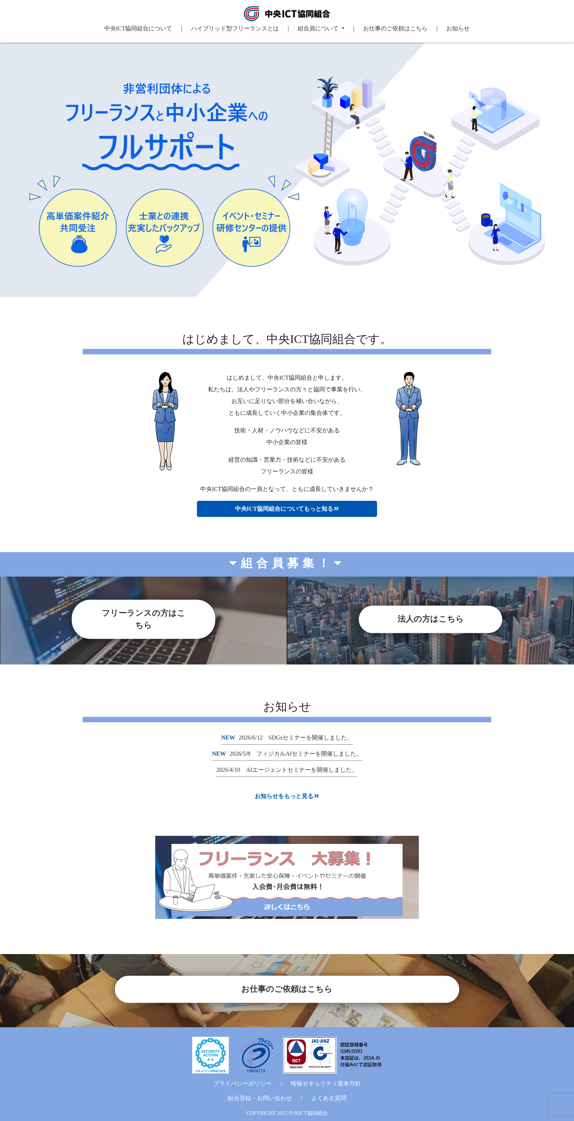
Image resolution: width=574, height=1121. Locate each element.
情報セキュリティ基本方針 (326, 1083)
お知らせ (458, 28)
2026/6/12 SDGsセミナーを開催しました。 (287, 737)
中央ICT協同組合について (138, 28)
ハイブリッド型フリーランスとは (235, 28)
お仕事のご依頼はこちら (395, 28)
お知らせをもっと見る (287, 796)
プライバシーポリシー (242, 1083)
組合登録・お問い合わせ (260, 1098)
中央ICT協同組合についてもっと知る (287, 509)
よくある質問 (328, 1098)
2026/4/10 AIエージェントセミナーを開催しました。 (287, 770)
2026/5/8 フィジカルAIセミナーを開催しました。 (287, 754)
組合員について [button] (319, 28)
